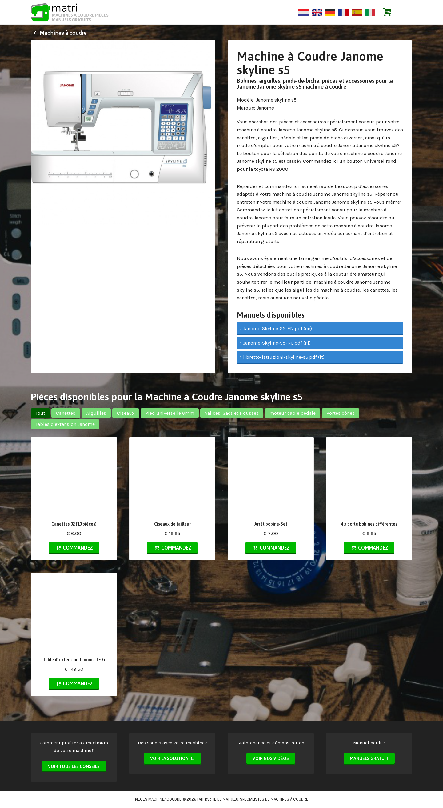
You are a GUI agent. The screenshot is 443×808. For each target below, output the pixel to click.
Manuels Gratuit (369, 758)
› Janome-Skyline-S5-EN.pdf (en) (276, 328)
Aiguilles (96, 413)
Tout (40, 413)
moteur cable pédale (292, 413)
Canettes (65, 413)
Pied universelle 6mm (169, 413)
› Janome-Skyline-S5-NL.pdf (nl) (275, 343)
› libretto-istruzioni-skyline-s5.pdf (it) (282, 357)
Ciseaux (125, 413)
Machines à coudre (58, 33)
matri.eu (230, 799)
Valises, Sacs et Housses (232, 413)
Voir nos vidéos (271, 758)
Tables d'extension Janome (65, 424)
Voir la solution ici (172, 758)
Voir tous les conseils (74, 766)
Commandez (74, 547)
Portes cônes (340, 413)
